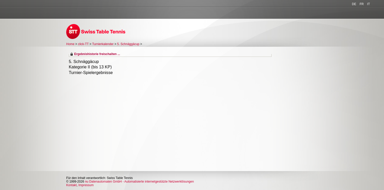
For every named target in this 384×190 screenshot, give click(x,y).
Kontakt (71, 185)
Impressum (85, 185)
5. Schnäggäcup (128, 44)
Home (70, 44)
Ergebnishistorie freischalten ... (97, 54)
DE (354, 4)
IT (368, 4)
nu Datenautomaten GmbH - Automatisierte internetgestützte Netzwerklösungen (139, 181)
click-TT (83, 44)
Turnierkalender (103, 44)
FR (362, 4)
